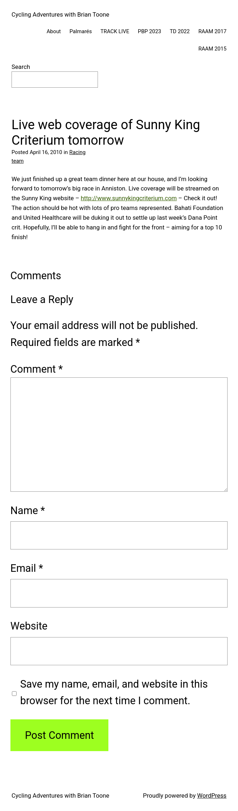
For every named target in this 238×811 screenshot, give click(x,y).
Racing (77, 152)
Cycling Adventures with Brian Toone (60, 14)
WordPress (211, 795)
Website (29, 626)
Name (27, 510)
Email (26, 568)
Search (21, 66)
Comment (36, 369)
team (18, 161)
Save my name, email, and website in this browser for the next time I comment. (114, 692)
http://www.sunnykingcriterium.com (129, 198)
